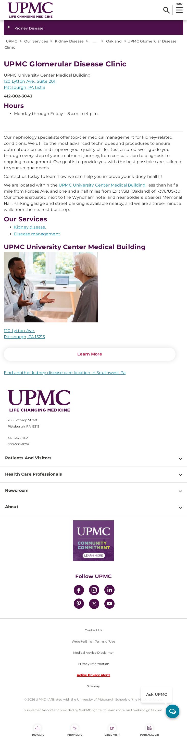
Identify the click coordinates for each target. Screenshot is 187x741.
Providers (74, 730)
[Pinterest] (79, 604)
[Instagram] (94, 591)
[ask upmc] (172, 711)
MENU (179, 4)
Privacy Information (93, 664)
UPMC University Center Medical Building (102, 185)
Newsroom (17, 490)
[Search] (166, 10)
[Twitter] (94, 604)
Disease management (37, 234)
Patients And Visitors (28, 457)
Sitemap (93, 686)
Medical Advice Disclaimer (93, 652)
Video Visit (112, 730)
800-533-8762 (18, 444)
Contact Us (93, 630)
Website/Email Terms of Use (93, 641)
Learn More (89, 354)
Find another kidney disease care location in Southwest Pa (65, 372)
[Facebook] (79, 591)
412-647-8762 (18, 438)
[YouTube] (109, 604)
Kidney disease (29, 227)
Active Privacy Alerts (93, 675)
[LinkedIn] (109, 591)
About (11, 506)
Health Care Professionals (33, 474)
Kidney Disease (29, 28)
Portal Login (149, 730)
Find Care (37, 730)
